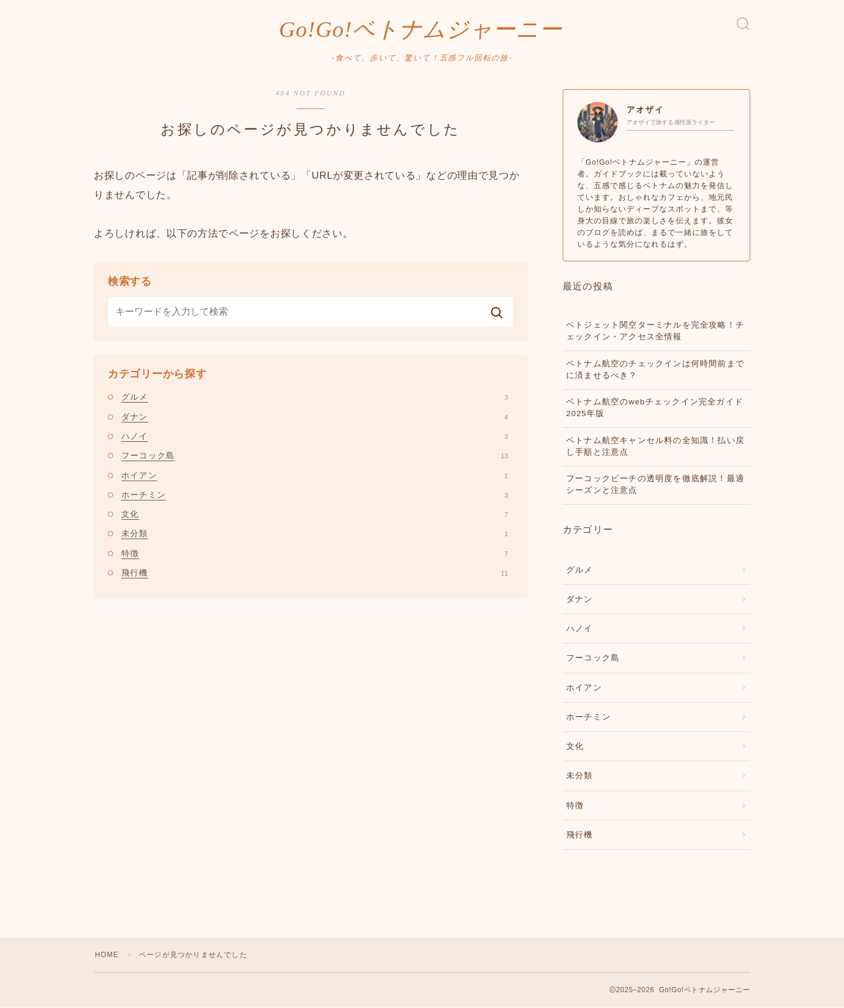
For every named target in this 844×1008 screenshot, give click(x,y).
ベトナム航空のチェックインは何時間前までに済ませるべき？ (655, 369)
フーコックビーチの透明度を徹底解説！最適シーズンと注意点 (655, 485)
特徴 (314, 554)
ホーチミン (314, 495)
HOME (107, 955)
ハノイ (314, 436)
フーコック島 (314, 456)
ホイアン (314, 475)
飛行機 (314, 573)
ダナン (314, 416)
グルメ (314, 397)
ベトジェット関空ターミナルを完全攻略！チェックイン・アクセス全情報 (655, 331)
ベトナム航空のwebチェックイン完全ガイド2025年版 (654, 408)
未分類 (314, 534)
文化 (314, 514)
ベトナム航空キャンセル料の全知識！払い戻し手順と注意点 (655, 446)
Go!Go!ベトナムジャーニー (420, 29)
